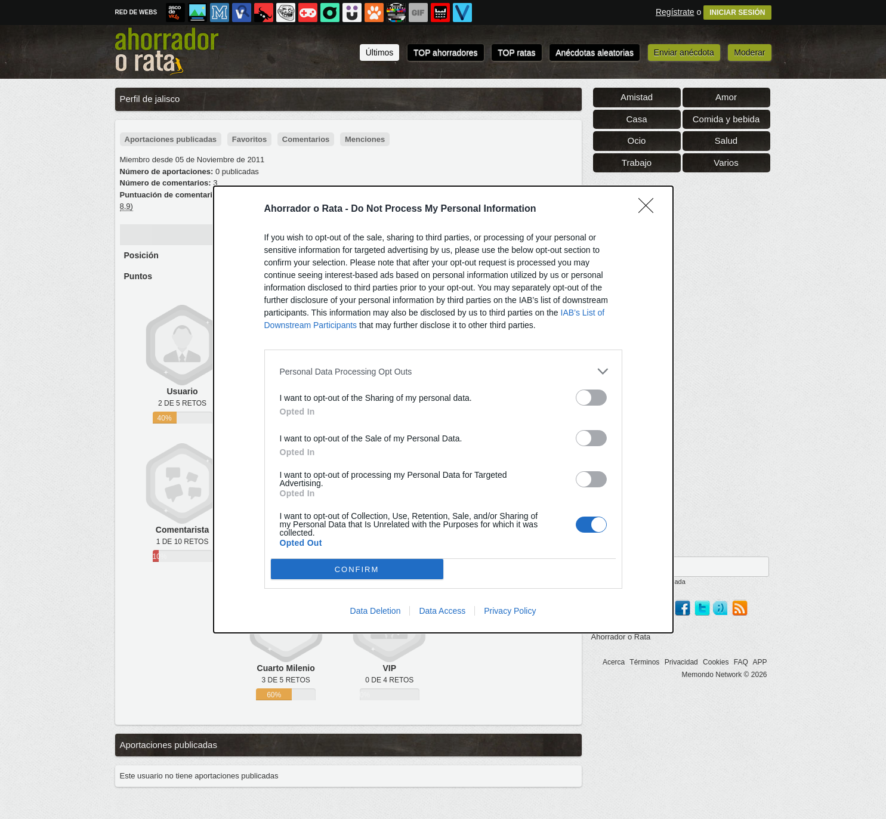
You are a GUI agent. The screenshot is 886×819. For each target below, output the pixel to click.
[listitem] (443, 371)
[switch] (591, 398)
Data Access (442, 611)
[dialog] (443, 409)
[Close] (649, 209)
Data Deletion (375, 611)
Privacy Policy (510, 611)
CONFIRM (357, 568)
